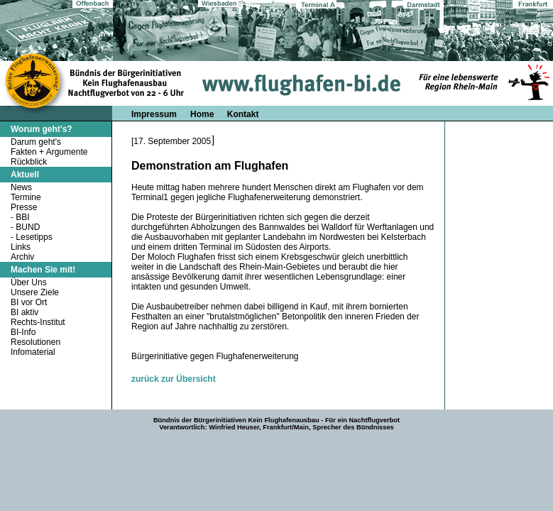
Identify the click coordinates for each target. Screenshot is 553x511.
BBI (22, 217)
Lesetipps (34, 237)
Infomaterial (33, 352)
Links (21, 247)
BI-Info (23, 332)
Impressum (154, 114)
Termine (26, 197)
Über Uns (29, 282)
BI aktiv (24, 312)
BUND (28, 227)
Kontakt (243, 114)
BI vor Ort (29, 302)
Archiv (22, 257)
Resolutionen (35, 342)
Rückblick (29, 162)
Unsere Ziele (35, 292)
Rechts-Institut (38, 322)
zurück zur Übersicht (173, 379)
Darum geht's (36, 142)
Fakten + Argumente (49, 152)
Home (203, 114)
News (21, 187)
